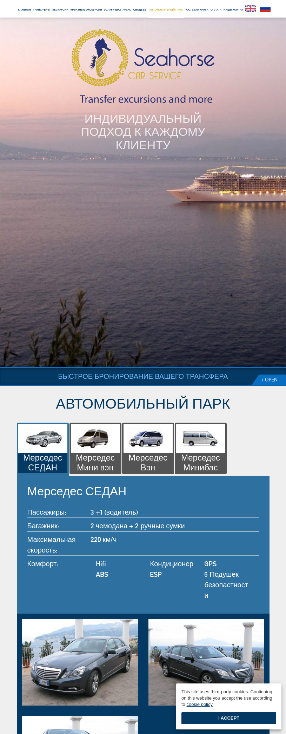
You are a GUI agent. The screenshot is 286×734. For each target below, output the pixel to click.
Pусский (265, 8)
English (250, 8)
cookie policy (199, 704)
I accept (228, 718)
